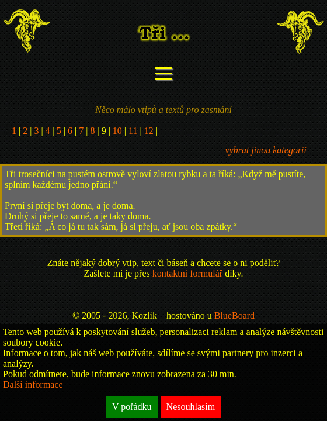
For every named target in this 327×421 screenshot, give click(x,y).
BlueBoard (234, 315)
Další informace (33, 384)
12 (149, 131)
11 (132, 131)
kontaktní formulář (187, 273)
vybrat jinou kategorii (266, 150)
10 (117, 131)
